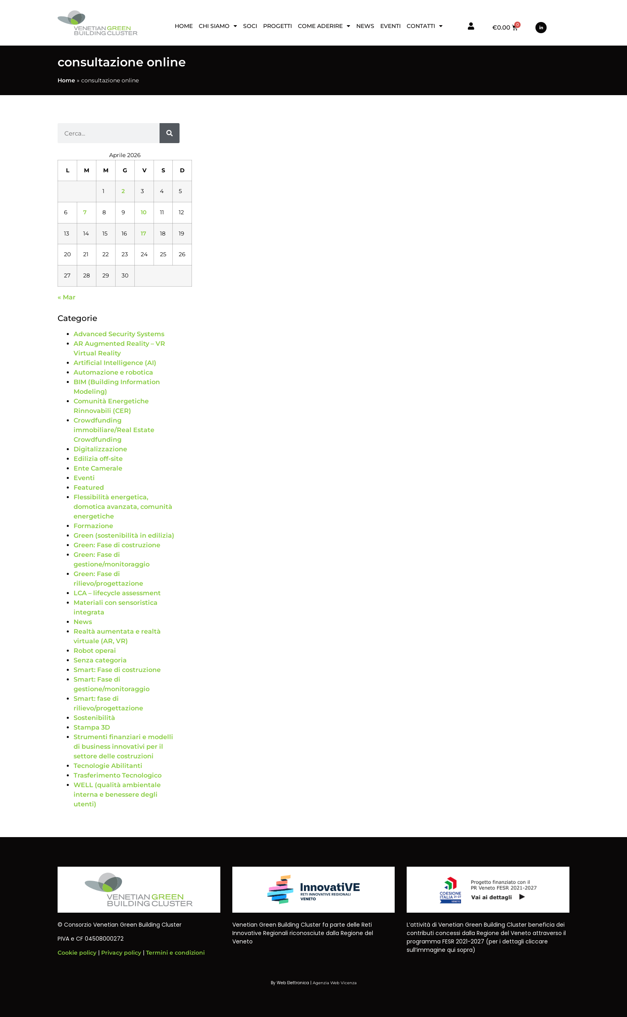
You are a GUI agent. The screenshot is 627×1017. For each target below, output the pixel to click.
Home (184, 26)
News (365, 26)
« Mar (67, 297)
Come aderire (324, 26)
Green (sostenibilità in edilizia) (124, 535)
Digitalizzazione (100, 449)
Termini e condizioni (175, 952)
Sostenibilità (94, 718)
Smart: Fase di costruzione (117, 670)
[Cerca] (170, 133)
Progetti (277, 26)
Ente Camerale (98, 468)
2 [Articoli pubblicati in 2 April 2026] (123, 191)
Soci (250, 26)
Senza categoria (100, 660)
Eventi (390, 26)
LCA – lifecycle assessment (117, 593)
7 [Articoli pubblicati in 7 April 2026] (85, 212)
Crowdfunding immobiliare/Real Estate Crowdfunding (114, 430)
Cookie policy (77, 952)
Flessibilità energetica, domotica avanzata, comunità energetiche (123, 506)
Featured (89, 487)
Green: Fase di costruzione (117, 545)
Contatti (425, 26)
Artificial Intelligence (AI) (115, 363)
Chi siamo (218, 26)
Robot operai (95, 650)
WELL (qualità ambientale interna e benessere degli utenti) (117, 794)
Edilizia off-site (98, 459)
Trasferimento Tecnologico (118, 775)
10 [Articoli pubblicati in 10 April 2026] (143, 212)
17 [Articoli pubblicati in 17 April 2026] (143, 233)
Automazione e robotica (113, 372)
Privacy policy (121, 952)
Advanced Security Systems (119, 334)
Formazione (93, 526)
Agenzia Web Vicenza (335, 982)
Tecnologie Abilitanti (108, 766)
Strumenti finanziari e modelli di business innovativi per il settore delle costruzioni (123, 746)
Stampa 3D (92, 727)
